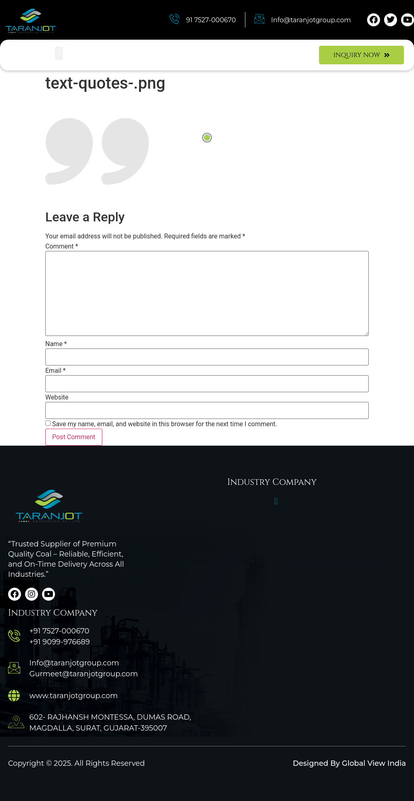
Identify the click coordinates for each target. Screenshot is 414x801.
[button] (59, 53)
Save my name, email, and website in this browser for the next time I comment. (164, 424)
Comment (61, 246)
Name (56, 344)
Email (55, 371)
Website (56, 397)
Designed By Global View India (349, 763)
